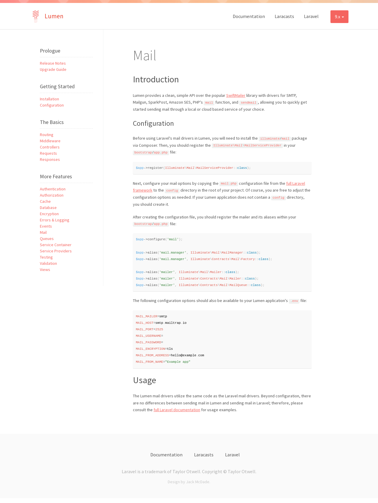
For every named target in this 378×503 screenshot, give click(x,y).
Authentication (53, 189)
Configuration (52, 105)
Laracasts (284, 16)
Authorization (51, 195)
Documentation (249, 16)
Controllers (50, 147)
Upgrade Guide (53, 69)
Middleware (50, 140)
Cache (45, 201)
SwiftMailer (235, 95)
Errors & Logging (54, 220)
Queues (47, 238)
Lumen (46, 16)
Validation (48, 263)
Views (45, 269)
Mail (43, 232)
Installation (49, 99)
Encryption (49, 213)
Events (46, 226)
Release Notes (53, 63)
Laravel (311, 16)
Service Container (55, 244)
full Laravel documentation (177, 414)
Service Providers (56, 251)
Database (48, 207)
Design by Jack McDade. (189, 486)
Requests (48, 153)
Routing (46, 134)
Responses (50, 159)
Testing (46, 257)
